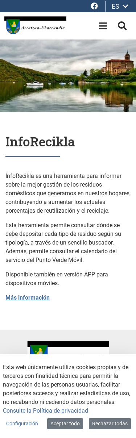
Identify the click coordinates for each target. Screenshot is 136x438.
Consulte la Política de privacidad (45, 410)
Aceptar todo (65, 423)
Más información (27, 297)
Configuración (22, 423)
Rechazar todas (110, 423)
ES (120, 6)
